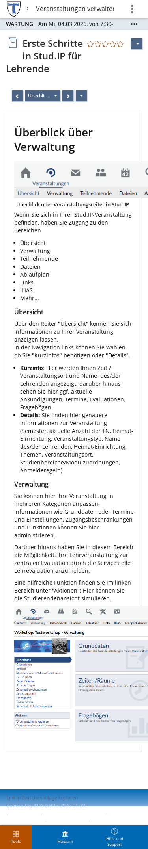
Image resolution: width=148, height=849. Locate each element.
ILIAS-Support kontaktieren (73, 814)
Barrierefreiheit (24, 821)
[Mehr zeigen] (134, 24)
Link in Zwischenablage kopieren (42, 797)
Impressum (24, 814)
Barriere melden (67, 821)
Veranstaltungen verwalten (75, 8)
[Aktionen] (81, 95)
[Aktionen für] (136, 43)
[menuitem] (65, 837)
